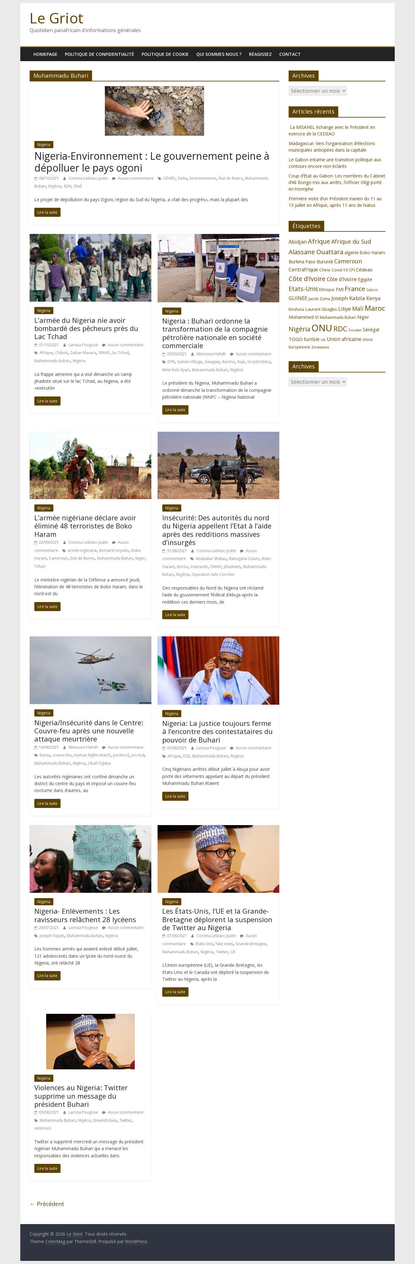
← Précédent (47, 1204)
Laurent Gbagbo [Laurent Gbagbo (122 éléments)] (321, 309)
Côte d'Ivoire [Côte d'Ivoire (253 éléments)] (307, 278)
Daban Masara (83, 352)
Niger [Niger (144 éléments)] (363, 317)
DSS (186, 756)
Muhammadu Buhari (52, 360)
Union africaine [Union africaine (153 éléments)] (344, 339)
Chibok (61, 352)
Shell (78, 186)
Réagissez (260, 54)
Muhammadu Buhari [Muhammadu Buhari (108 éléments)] (338, 317)
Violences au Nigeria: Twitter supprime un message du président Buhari (81, 1096)
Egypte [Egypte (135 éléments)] (365, 279)
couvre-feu (62, 755)
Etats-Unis (204, 943)
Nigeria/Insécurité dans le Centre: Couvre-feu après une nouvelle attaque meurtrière (88, 731)
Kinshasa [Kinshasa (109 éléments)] (296, 309)
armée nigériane (82, 550)
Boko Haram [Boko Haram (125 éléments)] (372, 252)
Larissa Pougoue (84, 345)
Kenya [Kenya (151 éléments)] (373, 298)
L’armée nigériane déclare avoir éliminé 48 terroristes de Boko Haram (85, 526)
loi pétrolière (259, 361)
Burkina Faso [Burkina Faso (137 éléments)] (302, 262)
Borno (182, 566)
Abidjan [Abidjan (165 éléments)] (298, 241)
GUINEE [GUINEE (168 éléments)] (298, 298)
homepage (45, 54)
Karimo (228, 361)
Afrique (46, 352)
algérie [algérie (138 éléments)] (351, 252)
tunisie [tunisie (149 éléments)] (312, 339)
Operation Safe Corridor (213, 574)
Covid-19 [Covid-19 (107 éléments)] (340, 270)
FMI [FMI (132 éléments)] (340, 289)
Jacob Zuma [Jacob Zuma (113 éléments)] (319, 298)
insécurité (199, 566)
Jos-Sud (137, 755)
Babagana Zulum (244, 558)
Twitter (222, 952)
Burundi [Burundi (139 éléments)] (325, 261)
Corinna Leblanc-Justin (89, 178)
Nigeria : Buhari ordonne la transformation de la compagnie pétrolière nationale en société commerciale (215, 333)
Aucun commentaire (133, 178)
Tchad (39, 566)
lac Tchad (120, 352)
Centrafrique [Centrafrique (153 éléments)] (303, 269)
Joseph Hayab (52, 935)
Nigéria (54, 186)
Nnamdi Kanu (105, 1120)
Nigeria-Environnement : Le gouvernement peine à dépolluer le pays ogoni (151, 161)
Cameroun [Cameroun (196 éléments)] (348, 261)
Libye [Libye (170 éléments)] (344, 308)
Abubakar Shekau (211, 558)
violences (42, 1128)
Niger (140, 558)
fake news (224, 943)
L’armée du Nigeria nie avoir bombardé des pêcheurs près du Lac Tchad (86, 328)
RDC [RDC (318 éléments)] (340, 328)
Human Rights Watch (92, 755)
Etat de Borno (82, 558)
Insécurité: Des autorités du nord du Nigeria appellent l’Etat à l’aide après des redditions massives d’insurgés (216, 530)
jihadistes (232, 566)
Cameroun (58, 558)
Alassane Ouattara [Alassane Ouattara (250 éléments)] (316, 251)
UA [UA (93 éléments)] (323, 340)
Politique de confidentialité (99, 54)
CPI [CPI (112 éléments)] (352, 270)
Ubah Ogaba (99, 763)
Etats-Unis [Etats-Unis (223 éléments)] (303, 288)
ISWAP (104, 352)
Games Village (189, 361)
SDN (67, 186)
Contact (290, 54)
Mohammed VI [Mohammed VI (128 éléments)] (304, 317)
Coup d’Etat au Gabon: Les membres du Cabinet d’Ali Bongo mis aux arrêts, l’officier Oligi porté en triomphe (337, 182)
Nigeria (43, 144)
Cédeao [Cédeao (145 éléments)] (364, 269)
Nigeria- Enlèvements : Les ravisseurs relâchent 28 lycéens (85, 915)
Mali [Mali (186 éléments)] (358, 308)
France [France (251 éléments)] (355, 288)
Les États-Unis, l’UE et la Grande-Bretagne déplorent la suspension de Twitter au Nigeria (217, 919)
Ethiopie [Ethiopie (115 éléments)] (326, 289)
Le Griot (56, 17)
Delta (182, 178)
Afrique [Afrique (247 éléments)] (319, 241)
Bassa (45, 755)
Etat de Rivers (230, 178)
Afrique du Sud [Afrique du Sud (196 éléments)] (351, 241)
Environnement (203, 178)
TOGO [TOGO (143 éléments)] (296, 339)
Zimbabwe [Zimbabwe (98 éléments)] (320, 347)
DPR (171, 361)
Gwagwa (212, 361)
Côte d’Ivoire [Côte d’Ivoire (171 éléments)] (342, 279)
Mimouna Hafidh (212, 354)
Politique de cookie (165, 54)
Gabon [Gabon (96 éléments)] (372, 289)
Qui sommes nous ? (219, 54)
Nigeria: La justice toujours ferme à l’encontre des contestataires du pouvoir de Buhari (217, 731)
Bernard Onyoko (114, 550)
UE (233, 952)
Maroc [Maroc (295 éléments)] (375, 308)
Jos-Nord (121, 755)
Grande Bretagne (251, 943)
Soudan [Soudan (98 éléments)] (355, 330)
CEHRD (169, 178)
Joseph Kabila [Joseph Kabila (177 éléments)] (348, 298)
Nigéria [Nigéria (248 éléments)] (299, 328)
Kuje (241, 361)
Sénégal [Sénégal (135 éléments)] (371, 330)
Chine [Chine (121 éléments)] (324, 270)
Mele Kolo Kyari (175, 369)
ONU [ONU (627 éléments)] (321, 328)
